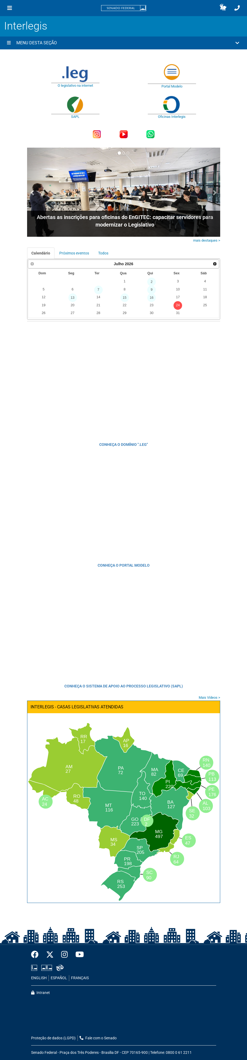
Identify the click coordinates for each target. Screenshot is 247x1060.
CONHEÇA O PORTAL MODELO (124, 565)
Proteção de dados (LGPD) (53, 1038)
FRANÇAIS (80, 978)
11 (205, 289)
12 (44, 297)
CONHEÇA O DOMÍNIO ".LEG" (123, 444)
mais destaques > (206, 240)
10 (178, 289)
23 (151, 305)
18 (205, 297)
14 (98, 297)
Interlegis (25, 26)
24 (178, 305)
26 (44, 313)
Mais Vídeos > (209, 697)
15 (125, 298)
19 (44, 305)
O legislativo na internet (75, 85)
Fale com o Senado (98, 1038)
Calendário (40, 253)
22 (125, 305)
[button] (223, 8)
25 (205, 305)
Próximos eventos (74, 253)
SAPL (75, 117)
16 (151, 298)
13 (73, 298)
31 (178, 313)
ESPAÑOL (59, 978)
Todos (103, 253)
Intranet (40, 992)
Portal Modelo (171, 86)
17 (178, 297)
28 (98, 313)
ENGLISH (39, 978)
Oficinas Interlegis (172, 117)
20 (73, 305)
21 (98, 305)
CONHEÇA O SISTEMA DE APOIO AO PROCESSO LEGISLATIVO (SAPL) (123, 686)
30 (151, 313)
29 (125, 313)
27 (73, 313)
